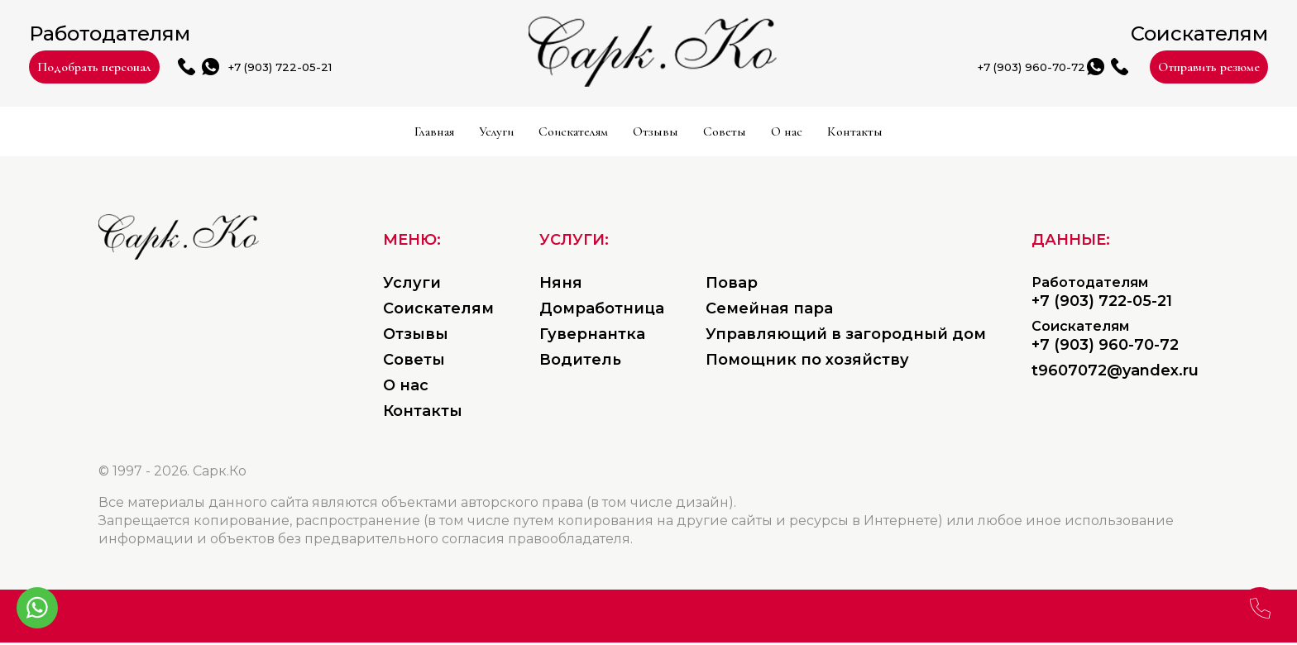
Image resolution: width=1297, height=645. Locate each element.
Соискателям (495, 134)
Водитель (580, 362)
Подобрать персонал (173, 68)
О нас (948, 134)
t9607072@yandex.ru (1115, 373)
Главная (191, 134)
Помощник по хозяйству (807, 362)
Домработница (601, 311)
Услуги (327, 134)
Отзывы (672, 134)
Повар (732, 285)
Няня (560, 285)
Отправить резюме (1134, 68)
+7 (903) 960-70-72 (845, 68)
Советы (817, 134)
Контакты (1093, 134)
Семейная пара (769, 311)
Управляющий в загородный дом (846, 336)
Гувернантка (592, 336)
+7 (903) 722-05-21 (470, 68)
